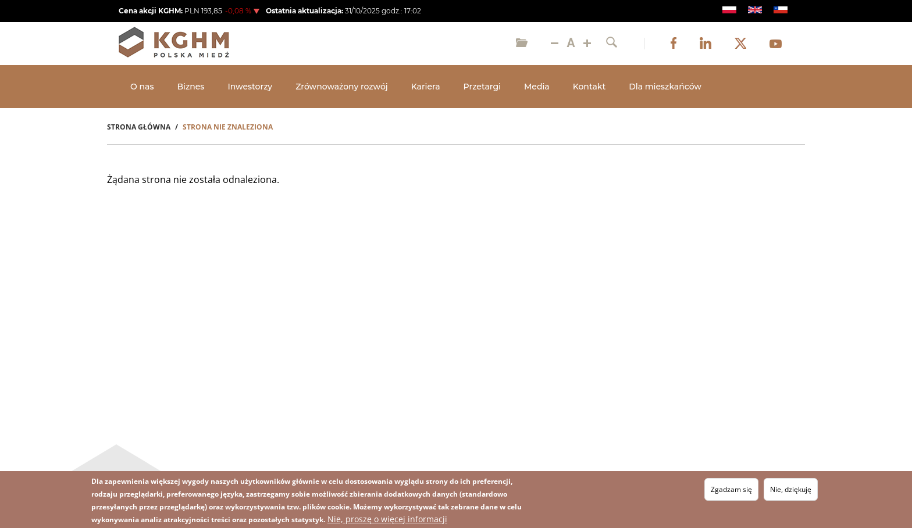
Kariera (425, 86)
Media (537, 86)
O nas (142, 86)
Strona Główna (138, 127)
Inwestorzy (249, 86)
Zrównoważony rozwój (341, 86)
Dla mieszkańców (665, 86)
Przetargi (482, 86)
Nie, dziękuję (790, 490)
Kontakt (589, 86)
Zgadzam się (731, 490)
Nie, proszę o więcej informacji (387, 520)
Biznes (190, 86)
